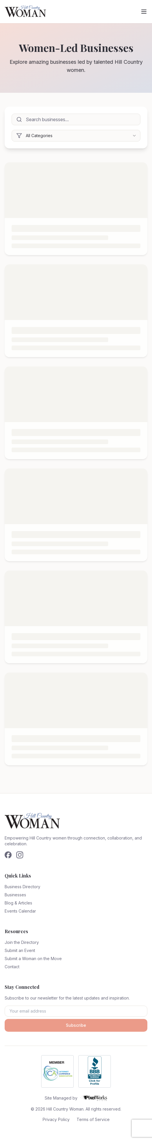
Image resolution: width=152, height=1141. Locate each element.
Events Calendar (20, 911)
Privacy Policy (56, 1119)
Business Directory (22, 886)
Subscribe (76, 1025)
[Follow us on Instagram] (19, 854)
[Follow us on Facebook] (8, 854)
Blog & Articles (18, 902)
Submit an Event (20, 950)
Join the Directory (22, 942)
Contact (12, 966)
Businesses (15, 894)
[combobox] (76, 135)
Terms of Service (93, 1119)
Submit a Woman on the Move (33, 958)
